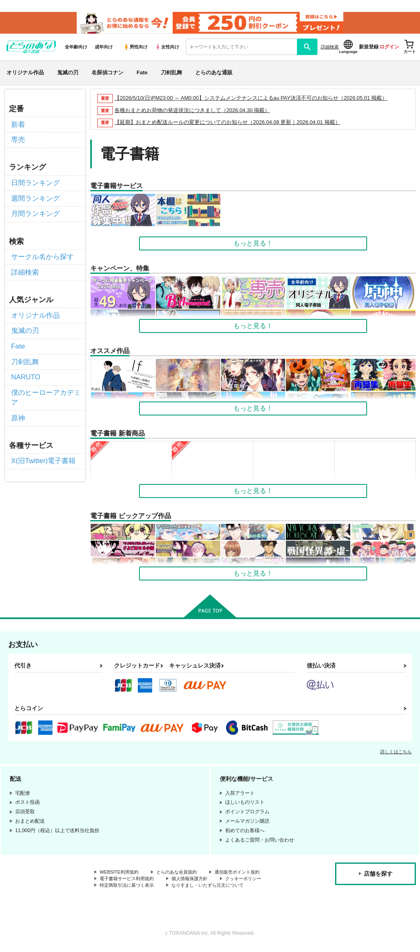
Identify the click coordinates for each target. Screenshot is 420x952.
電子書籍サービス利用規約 (129, 882)
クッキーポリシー (253, 882)
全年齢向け (76, 49)
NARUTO (25, 369)
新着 (17, 126)
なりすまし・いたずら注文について (215, 889)
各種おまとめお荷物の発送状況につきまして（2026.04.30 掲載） (192, 113)
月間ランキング (34, 212)
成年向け (104, 49)
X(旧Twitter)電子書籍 (41, 449)
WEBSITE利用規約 (121, 876)
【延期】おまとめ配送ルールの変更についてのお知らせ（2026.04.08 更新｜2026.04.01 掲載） (227, 125)
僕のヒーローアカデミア (44, 388)
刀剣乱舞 (171, 75)
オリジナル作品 (25, 75)
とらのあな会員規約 (181, 876)
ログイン (389, 50)
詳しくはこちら (396, 754)
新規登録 (369, 50)
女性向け (167, 50)
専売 (17, 141)
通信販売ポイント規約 (245, 876)
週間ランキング (34, 198)
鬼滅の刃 (67, 75)
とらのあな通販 (214, 75)
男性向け (135, 50)
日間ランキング (34, 183)
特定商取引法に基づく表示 (129, 889)
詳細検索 (330, 49)
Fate (142, 75)
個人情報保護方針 (196, 882)
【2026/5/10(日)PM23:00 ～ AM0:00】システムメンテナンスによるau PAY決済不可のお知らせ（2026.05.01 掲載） (252, 101)
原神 (17, 407)
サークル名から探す (40, 254)
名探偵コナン (107, 75)
